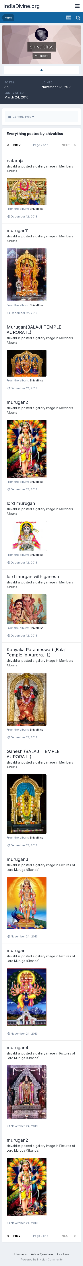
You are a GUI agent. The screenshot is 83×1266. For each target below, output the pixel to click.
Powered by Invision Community (42, 1259)
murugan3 (17, 859)
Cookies (63, 1254)
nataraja (15, 160)
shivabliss (14, 166)
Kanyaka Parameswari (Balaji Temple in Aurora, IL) (36, 652)
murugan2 (17, 402)
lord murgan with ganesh (33, 576)
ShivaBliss (36, 208)
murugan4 (17, 1047)
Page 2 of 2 (41, 145)
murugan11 (18, 230)
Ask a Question (42, 1254)
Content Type (21, 116)
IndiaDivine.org (21, 6)
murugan (16, 950)
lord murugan (21, 503)
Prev (17, 145)
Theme (20, 1254)
